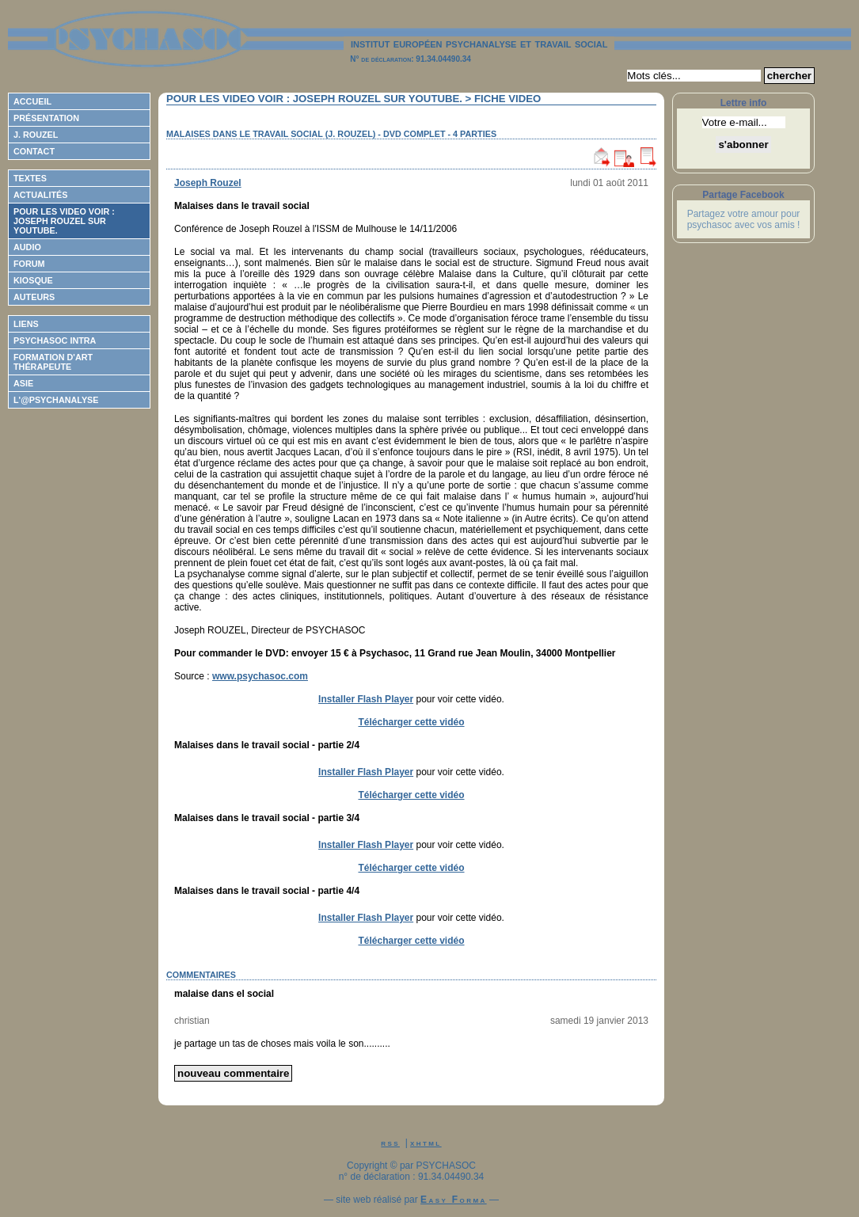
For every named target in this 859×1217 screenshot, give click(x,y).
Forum (29, 263)
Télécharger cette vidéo (411, 722)
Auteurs (34, 297)
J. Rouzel (35, 134)
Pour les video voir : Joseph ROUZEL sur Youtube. (64, 221)
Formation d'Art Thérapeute (53, 361)
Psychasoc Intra (54, 340)
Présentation (46, 118)
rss (390, 1142)
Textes (30, 178)
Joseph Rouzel (207, 182)
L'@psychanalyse (56, 400)
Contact (34, 151)
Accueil (32, 101)
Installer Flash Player (365, 699)
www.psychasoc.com (260, 676)
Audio (27, 247)
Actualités (40, 195)
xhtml (426, 1142)
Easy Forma (453, 1199)
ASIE (23, 383)
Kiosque (33, 280)
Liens (26, 324)
